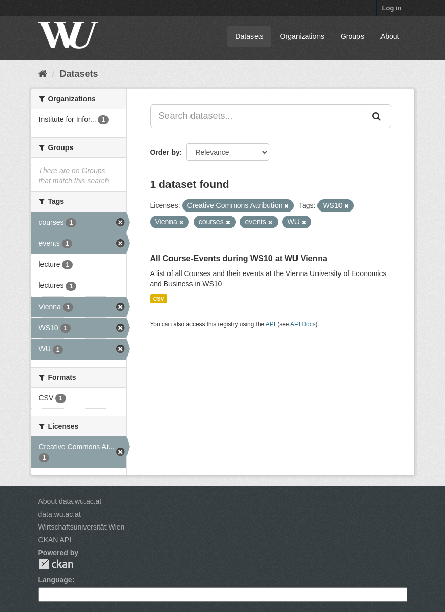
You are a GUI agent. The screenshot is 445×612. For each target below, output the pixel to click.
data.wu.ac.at (59, 514)
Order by (165, 152)
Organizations (302, 36)
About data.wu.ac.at (70, 501)
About (389, 36)
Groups (352, 36)
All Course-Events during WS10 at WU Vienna (238, 258)
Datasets (249, 36)
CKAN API (55, 540)
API (271, 324)
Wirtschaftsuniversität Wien (81, 527)
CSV (158, 299)
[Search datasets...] (257, 116)
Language (55, 580)
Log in (392, 8)
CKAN (55, 564)
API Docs (303, 324)
